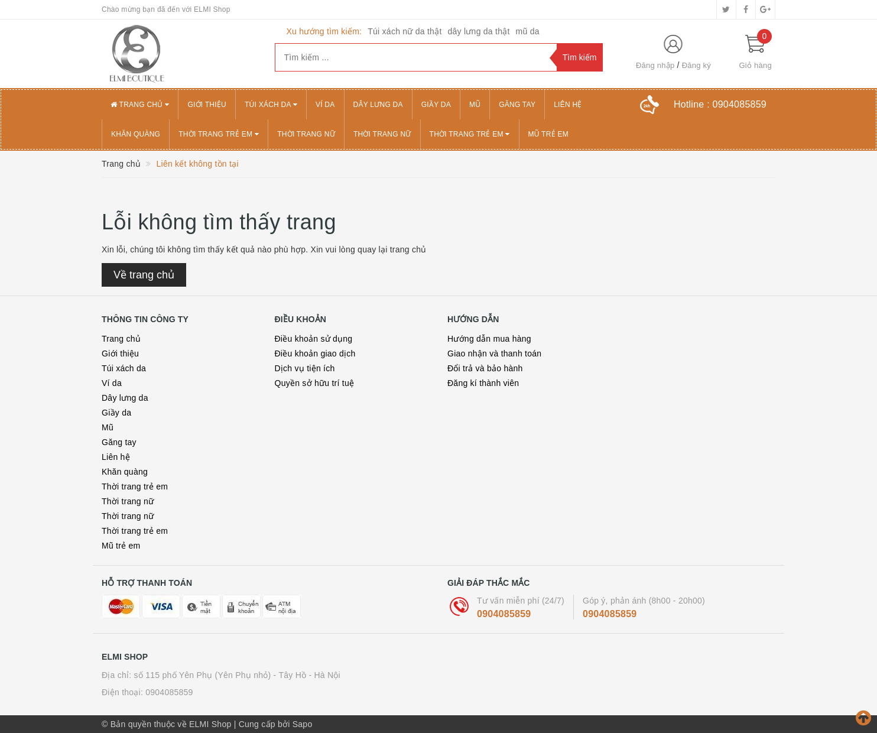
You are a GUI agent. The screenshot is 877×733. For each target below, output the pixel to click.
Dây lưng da (378, 104)
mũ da (528, 31)
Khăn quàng (135, 134)
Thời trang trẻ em (218, 134)
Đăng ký (696, 65)
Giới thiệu (206, 104)
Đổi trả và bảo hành (485, 368)
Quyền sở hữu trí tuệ (315, 383)
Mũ (474, 104)
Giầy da (436, 104)
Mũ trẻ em (548, 134)
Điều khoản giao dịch (315, 353)
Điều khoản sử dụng (314, 338)
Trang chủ (140, 104)
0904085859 (504, 614)
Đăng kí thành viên (483, 383)
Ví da (325, 104)
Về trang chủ (143, 275)
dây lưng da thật (479, 31)
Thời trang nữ (306, 134)
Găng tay (517, 104)
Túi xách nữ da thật (404, 31)
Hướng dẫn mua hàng (489, 338)
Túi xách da (271, 104)
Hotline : (720, 104)
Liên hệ (568, 104)
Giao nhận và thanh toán (494, 353)
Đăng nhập (655, 65)
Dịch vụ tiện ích (305, 368)
